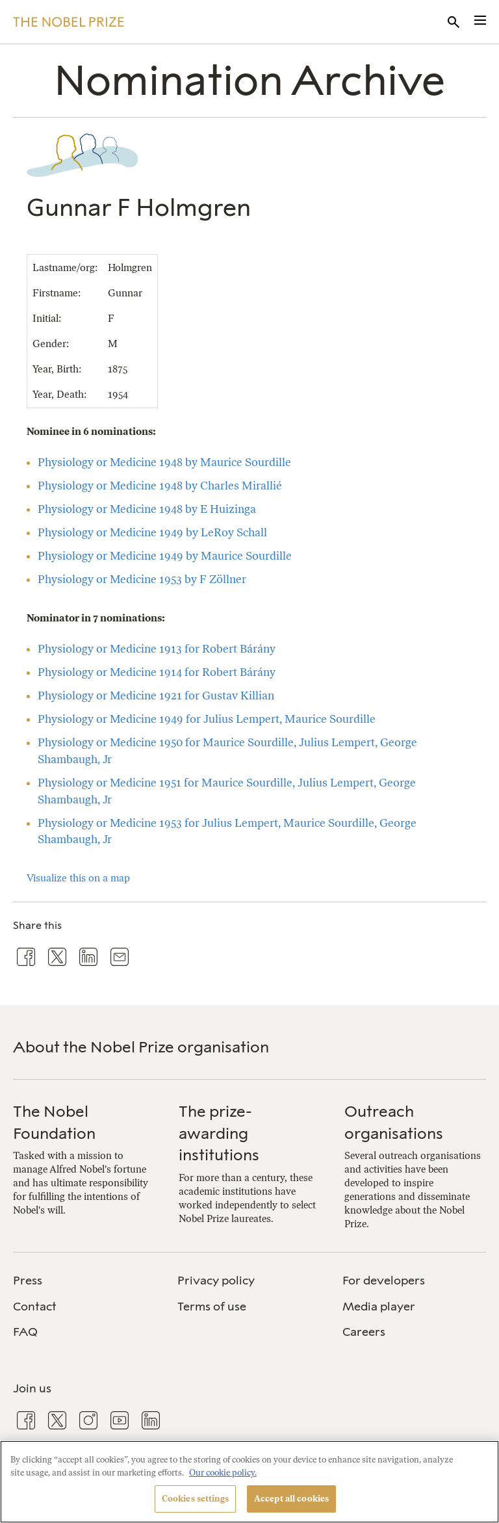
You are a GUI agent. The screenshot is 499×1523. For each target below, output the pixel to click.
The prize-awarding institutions (219, 1133)
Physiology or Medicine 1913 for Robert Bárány (156, 648)
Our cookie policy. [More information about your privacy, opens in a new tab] (223, 1472)
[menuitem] (85, 1280)
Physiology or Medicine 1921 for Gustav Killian (156, 695)
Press (27, 1280)
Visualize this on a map (78, 878)
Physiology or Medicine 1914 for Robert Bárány (156, 672)
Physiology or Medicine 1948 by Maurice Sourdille (164, 462)
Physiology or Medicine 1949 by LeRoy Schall (152, 532)
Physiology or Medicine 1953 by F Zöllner (142, 579)
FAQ (25, 1332)
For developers (383, 1280)
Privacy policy (216, 1280)
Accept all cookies (291, 1498)
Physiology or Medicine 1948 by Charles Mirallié (160, 485)
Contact (35, 1306)
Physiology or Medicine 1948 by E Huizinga (147, 508)
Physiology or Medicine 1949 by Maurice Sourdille (165, 555)
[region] (249, 1481)
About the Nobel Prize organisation (141, 1046)
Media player (378, 1306)
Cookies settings (195, 1498)
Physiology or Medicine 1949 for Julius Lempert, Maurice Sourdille (207, 718)
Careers (363, 1332)
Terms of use (211, 1306)
